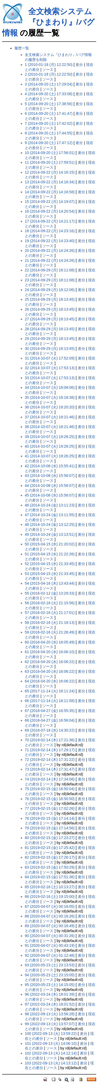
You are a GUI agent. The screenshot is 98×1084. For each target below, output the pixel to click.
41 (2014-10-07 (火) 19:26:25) (50, 456)
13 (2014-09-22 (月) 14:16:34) (50, 182)
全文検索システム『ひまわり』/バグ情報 (48, 22)
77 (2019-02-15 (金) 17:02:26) (50, 808)
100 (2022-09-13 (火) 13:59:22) (51, 1033)
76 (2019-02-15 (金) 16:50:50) (50, 799)
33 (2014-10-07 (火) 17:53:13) (50, 378)
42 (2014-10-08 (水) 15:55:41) (50, 466)
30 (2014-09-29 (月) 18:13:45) (50, 348)
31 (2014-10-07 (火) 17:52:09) (50, 358)
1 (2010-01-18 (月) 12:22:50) (49, 64)
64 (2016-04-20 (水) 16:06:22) (50, 681)
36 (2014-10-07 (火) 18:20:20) (50, 407)
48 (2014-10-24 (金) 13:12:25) (50, 524)
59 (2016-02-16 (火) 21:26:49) (50, 632)
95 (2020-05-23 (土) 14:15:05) (50, 985)
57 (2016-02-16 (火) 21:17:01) (50, 613)
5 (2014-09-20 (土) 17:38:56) (49, 104)
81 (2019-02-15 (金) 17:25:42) (50, 848)
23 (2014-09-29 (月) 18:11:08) (50, 280)
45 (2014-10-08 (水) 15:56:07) (50, 495)
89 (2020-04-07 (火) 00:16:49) (50, 926)
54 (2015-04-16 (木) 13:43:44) (50, 583)
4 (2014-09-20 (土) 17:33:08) (49, 94)
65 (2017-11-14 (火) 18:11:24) (50, 691)
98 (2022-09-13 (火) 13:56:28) (50, 1014)
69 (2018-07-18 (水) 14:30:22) (50, 730)
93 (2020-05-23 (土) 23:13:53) (50, 965)
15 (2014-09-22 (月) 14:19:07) (50, 201)
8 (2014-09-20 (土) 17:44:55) (49, 133)
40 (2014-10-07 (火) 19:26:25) (50, 446)
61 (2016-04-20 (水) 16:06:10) (50, 652)
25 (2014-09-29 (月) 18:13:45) (50, 299)
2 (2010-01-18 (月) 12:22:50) (49, 74)
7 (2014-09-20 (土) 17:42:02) (49, 123)
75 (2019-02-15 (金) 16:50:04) (50, 789)
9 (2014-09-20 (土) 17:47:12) (49, 143)
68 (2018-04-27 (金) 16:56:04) (50, 720)
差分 (79, 64)
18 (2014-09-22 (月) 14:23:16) (50, 231)
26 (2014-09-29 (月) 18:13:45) (50, 309)
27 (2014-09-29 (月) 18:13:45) (50, 319)
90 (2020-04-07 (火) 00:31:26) (50, 936)
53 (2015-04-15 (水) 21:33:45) (50, 574)
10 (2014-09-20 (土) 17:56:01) (50, 153)
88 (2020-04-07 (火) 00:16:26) (50, 916)
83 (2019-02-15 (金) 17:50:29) (50, 867)
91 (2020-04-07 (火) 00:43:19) (50, 945)
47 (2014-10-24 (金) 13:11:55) (50, 515)
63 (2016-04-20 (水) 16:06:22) (50, 671)
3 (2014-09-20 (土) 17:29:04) (49, 84)
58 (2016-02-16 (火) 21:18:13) (50, 622)
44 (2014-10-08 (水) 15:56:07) (50, 485)
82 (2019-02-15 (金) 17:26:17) (50, 857)
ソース (47, 69)
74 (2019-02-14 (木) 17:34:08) (50, 779)
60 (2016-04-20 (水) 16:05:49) (50, 642)
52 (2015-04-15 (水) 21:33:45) (50, 564)
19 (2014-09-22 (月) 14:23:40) (50, 241)
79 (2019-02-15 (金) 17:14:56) (50, 828)
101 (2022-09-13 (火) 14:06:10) (51, 1043)
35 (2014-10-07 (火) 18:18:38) (50, 397)
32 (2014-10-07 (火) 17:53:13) (50, 368)
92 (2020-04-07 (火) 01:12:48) (50, 955)
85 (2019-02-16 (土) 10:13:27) (50, 887)
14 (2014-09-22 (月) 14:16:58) (50, 192)
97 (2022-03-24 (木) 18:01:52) (50, 1004)
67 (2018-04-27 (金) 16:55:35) (50, 711)
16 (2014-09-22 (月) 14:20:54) (50, 211)
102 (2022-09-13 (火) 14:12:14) (51, 1053)
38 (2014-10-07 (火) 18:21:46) (50, 427)
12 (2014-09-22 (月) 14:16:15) (50, 172)
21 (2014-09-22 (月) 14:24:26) (50, 260)
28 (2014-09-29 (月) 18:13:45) (50, 329)
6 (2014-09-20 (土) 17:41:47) (49, 113)
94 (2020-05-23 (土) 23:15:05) (50, 975)
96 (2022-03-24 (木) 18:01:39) (50, 994)
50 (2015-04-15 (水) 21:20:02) (50, 544)
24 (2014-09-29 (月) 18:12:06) (50, 290)
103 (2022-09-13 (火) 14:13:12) (51, 1063)
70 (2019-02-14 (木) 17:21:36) (50, 740)
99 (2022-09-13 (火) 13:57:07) (50, 1024)
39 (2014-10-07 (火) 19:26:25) (50, 437)
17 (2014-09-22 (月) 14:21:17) (50, 221)
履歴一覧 (21, 48)
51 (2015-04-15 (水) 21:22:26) (50, 554)
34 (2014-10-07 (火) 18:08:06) (50, 387)
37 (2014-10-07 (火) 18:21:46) (50, 417)
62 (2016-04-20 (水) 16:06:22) (50, 662)
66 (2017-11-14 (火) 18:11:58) (50, 701)
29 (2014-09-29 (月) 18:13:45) (50, 338)
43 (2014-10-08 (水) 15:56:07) (50, 475)
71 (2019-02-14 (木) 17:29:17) (50, 750)
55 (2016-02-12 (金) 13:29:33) (50, 593)
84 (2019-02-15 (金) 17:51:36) (50, 877)
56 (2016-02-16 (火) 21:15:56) (50, 603)
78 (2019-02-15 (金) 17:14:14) (50, 818)
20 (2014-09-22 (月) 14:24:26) (50, 250)
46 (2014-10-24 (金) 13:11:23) (50, 505)
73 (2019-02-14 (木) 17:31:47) (50, 769)
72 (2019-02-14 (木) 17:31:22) (50, 759)
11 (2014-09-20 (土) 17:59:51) (50, 162)
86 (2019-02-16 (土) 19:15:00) (50, 896)
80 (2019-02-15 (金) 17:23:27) (50, 838)
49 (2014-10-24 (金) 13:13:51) (50, 534)
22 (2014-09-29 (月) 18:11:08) (50, 270)
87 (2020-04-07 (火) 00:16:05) (50, 906)
